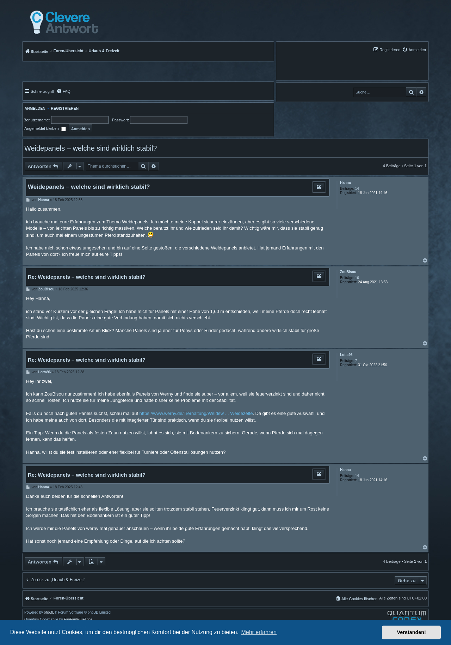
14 (357, 189)
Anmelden (34, 108)
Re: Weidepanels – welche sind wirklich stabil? (87, 277)
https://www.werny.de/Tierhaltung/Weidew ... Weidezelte (196, 413)
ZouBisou (348, 272)
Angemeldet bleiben (45, 128)
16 (357, 278)
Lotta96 (346, 355)
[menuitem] (414, 49)
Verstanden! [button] (411, 632)
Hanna (345, 183)
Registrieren (65, 108)
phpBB (49, 612)
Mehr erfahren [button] (259, 632)
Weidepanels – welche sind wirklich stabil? (90, 148)
